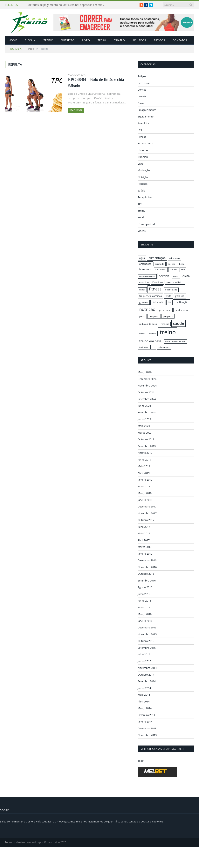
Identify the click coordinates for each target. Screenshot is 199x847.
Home (13, 40)
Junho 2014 (144, 688)
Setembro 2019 (147, 446)
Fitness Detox (146, 143)
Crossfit (142, 96)
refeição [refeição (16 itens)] (165, 323)
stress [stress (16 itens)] (142, 333)
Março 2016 (145, 614)
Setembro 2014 (147, 681)
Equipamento (146, 116)
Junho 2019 (144, 459)
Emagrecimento (147, 110)
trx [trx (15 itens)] (153, 347)
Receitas (143, 183)
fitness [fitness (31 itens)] (155, 289)
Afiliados (139, 40)
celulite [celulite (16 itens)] (173, 269)
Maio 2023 (144, 426)
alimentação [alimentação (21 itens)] (157, 258)
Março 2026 (145, 372)
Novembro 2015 (147, 634)
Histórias (143, 150)
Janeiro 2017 (145, 553)
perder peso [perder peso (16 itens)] (181, 310)
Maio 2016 (144, 607)
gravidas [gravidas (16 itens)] (143, 302)
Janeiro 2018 (145, 499)
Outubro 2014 (146, 674)
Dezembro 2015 (147, 627)
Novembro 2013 (147, 735)
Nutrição (68, 40)
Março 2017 (145, 547)
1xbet (141, 760)
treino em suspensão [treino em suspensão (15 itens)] (175, 341)
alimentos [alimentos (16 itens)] (174, 258)
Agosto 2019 (145, 452)
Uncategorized (146, 224)
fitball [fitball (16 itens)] (142, 289)
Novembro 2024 (147, 385)
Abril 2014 (144, 701)
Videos (142, 231)
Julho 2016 (144, 594)
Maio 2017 (144, 533)
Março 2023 (145, 432)
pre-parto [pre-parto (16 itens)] (168, 316)
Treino (48, 40)
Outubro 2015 (146, 641)
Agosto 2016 (145, 587)
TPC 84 (102, 40)
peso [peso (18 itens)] (142, 316)
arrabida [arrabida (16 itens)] (159, 263)
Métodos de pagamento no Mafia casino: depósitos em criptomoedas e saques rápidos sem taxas (67, 5)
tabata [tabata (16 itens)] (152, 333)
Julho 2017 (144, 526)
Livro (86, 40)
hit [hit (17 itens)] (169, 302)
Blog (28, 40)
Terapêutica (145, 197)
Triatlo (119, 40)
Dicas (141, 103)
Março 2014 (145, 708)
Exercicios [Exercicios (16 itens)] (157, 282)
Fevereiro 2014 (146, 714)
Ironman (143, 157)
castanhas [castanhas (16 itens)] (160, 269)
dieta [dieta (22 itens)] (186, 276)
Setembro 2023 (147, 412)
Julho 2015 (144, 654)
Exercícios (143, 123)
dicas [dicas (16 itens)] (176, 276)
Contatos (180, 40)
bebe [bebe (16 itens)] (181, 263)
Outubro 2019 (146, 439)
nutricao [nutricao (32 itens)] (147, 309)
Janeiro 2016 (145, 620)
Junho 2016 (144, 600)
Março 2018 (145, 493)
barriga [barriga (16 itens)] (171, 263)
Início (22, 48)
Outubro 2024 (146, 392)
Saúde (141, 190)
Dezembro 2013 (147, 728)
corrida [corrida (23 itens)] (164, 276)
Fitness (142, 137)
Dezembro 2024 (147, 378)
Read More (76, 110)
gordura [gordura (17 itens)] (179, 296)
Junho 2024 (144, 405)
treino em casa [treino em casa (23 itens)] (150, 341)
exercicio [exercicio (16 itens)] (144, 282)
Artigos (159, 40)
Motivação (144, 170)
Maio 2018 (144, 486)
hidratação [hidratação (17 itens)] (158, 302)
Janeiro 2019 (145, 479)
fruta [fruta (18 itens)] (168, 296)
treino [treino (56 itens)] (168, 332)
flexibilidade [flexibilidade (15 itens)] (171, 289)
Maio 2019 (144, 466)
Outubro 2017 (146, 520)
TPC (140, 204)
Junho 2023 (144, 419)
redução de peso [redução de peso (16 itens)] (148, 323)
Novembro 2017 (147, 513)
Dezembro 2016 (147, 560)
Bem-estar (144, 83)
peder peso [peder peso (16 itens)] (165, 310)
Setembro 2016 (147, 580)
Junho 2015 (144, 661)
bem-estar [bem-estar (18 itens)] (145, 269)
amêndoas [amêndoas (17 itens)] (145, 264)
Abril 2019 (144, 473)
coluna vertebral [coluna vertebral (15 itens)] (147, 276)
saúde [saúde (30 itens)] (178, 323)
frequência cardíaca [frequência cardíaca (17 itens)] (150, 296)
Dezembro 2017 (147, 506)
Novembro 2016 (147, 567)
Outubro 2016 (146, 573)
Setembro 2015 (147, 647)
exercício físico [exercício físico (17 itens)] (175, 282)
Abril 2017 (144, 540)
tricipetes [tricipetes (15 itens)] (143, 347)
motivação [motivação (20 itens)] (182, 302)
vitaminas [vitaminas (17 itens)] (163, 347)
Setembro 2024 (147, 399)
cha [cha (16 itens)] (183, 269)
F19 (140, 130)
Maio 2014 (144, 694)
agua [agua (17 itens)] (142, 258)
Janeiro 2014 (145, 721)
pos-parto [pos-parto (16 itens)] (154, 316)
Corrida (142, 89)
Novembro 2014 (147, 668)
